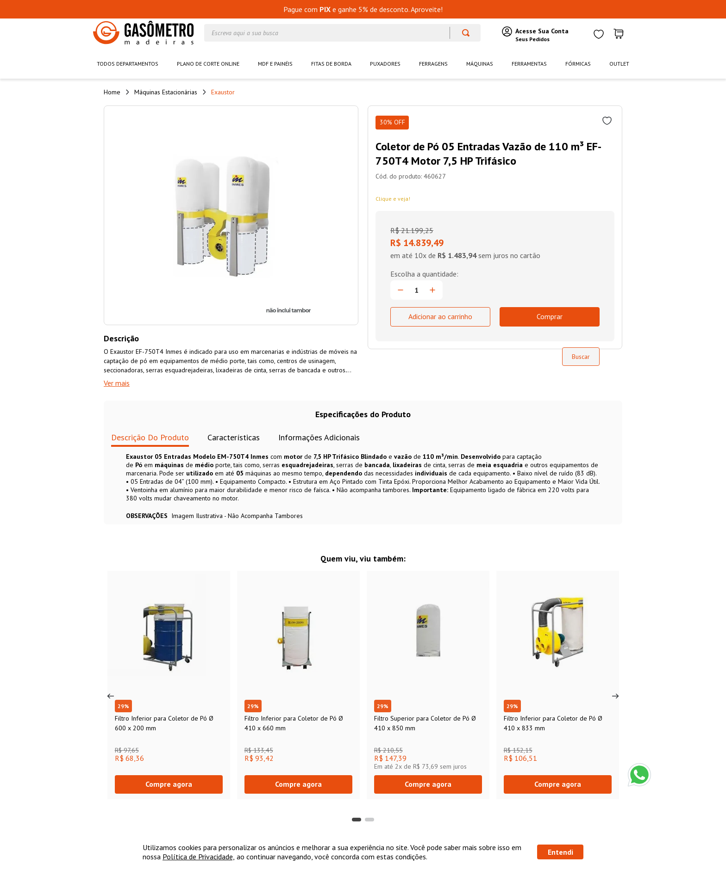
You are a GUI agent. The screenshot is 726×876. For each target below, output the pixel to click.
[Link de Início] (112, 92)
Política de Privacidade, (199, 856)
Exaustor (223, 92)
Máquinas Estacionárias (165, 92)
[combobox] (342, 33)
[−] (400, 298)
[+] (432, 298)
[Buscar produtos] (461, 33)
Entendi (560, 852)
